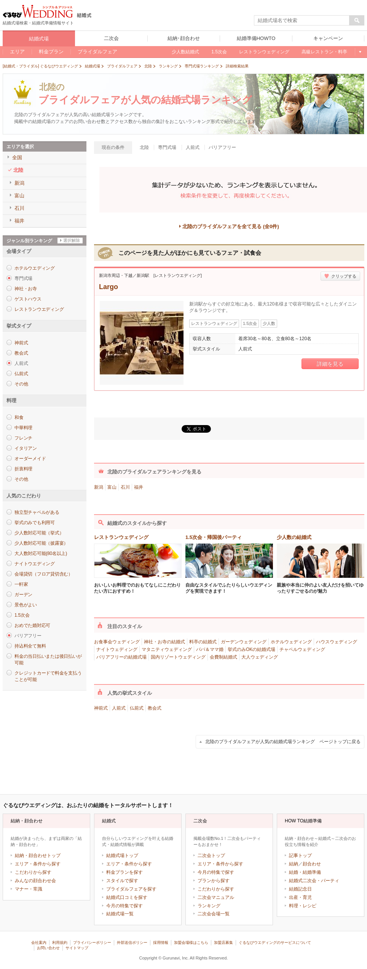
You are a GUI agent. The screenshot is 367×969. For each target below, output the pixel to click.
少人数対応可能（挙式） (39, 533)
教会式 (21, 353)
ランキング (209, 905)
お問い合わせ (48, 948)
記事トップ (300, 855)
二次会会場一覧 (214, 913)
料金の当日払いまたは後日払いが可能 (47, 659)
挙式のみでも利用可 (34, 522)
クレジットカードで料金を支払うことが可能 (47, 676)
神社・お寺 (25, 288)
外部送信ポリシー (132, 942)
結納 (293, 864)
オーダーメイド (30, 458)
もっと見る (359, 52)
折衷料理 (23, 469)
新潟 (98, 487)
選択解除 (71, 240)
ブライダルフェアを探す (131, 889)
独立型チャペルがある (36, 512)
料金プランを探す (124, 872)
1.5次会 (21, 615)
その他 (21, 384)
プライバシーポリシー (92, 942)
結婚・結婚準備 (305, 872)
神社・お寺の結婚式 (164, 641)
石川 (125, 487)
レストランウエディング (39, 309)
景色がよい (25, 605)
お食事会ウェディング (117, 641)
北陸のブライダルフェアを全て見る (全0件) (230, 226)
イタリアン (25, 448)
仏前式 (21, 373)
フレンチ (23, 438)
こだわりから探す (33, 872)
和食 (19, 417)
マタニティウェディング (167, 649)
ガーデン (23, 594)
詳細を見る (330, 364)
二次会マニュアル (216, 897)
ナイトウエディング (34, 563)
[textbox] (301, 20)
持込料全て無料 (30, 646)
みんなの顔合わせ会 (35, 880)
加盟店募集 (223, 942)
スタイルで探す (122, 880)
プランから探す (214, 880)
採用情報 (160, 942)
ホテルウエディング (34, 268)
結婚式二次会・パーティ (314, 880)
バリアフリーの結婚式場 (121, 657)
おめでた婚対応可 (32, 625)
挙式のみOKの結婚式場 (251, 649)
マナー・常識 (28, 889)
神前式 (21, 342)
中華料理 (23, 427)
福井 (138, 487)
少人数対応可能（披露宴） (41, 543)
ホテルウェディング (291, 641)
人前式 (119, 708)
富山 (111, 487)
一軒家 (21, 584)
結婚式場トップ (122, 855)
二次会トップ (211, 855)
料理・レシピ (302, 905)
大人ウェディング (259, 657)
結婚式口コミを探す (126, 897)
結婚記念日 (300, 889)
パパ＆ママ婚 (209, 649)
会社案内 (38, 942)
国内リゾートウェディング (178, 657)
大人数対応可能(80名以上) (40, 553)
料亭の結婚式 (203, 641)
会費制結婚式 (223, 657)
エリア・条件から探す (38, 864)
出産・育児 (300, 897)
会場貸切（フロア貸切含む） (43, 574)
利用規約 (59, 942)
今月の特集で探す (124, 905)
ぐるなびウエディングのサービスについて (275, 942)
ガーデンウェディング (243, 641)
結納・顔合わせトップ (38, 855)
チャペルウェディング (302, 649)
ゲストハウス (27, 299)
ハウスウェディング (336, 641)
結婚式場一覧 (120, 913)
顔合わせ (312, 864)
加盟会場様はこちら (191, 942)
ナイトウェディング (116, 649)
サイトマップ (76, 948)
